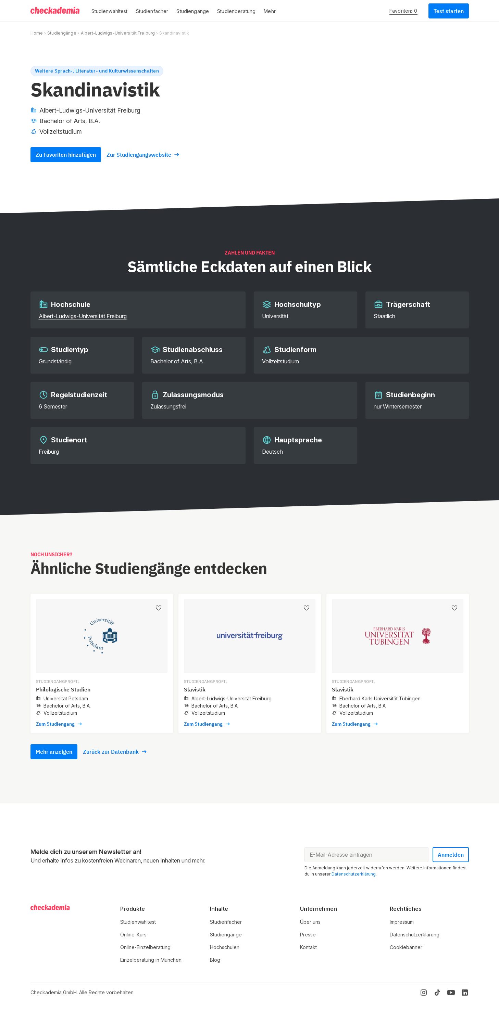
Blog (215, 960)
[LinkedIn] (465, 992)
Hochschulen (224, 947)
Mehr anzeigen (54, 751)
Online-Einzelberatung (145, 947)
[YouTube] (451, 992)
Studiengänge (61, 33)
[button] (109, 11)
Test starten (449, 11)
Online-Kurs (133, 934)
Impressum (402, 922)
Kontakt (308, 947)
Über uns (310, 922)
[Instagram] (424, 992)
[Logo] (55, 11)
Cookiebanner (406, 947)
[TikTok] (437, 992)
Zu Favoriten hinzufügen (66, 154)
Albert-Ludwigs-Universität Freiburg (118, 33)
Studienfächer (226, 922)
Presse (308, 934)
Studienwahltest (138, 922)
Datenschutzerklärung (354, 874)
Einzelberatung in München (151, 960)
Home (36, 33)
